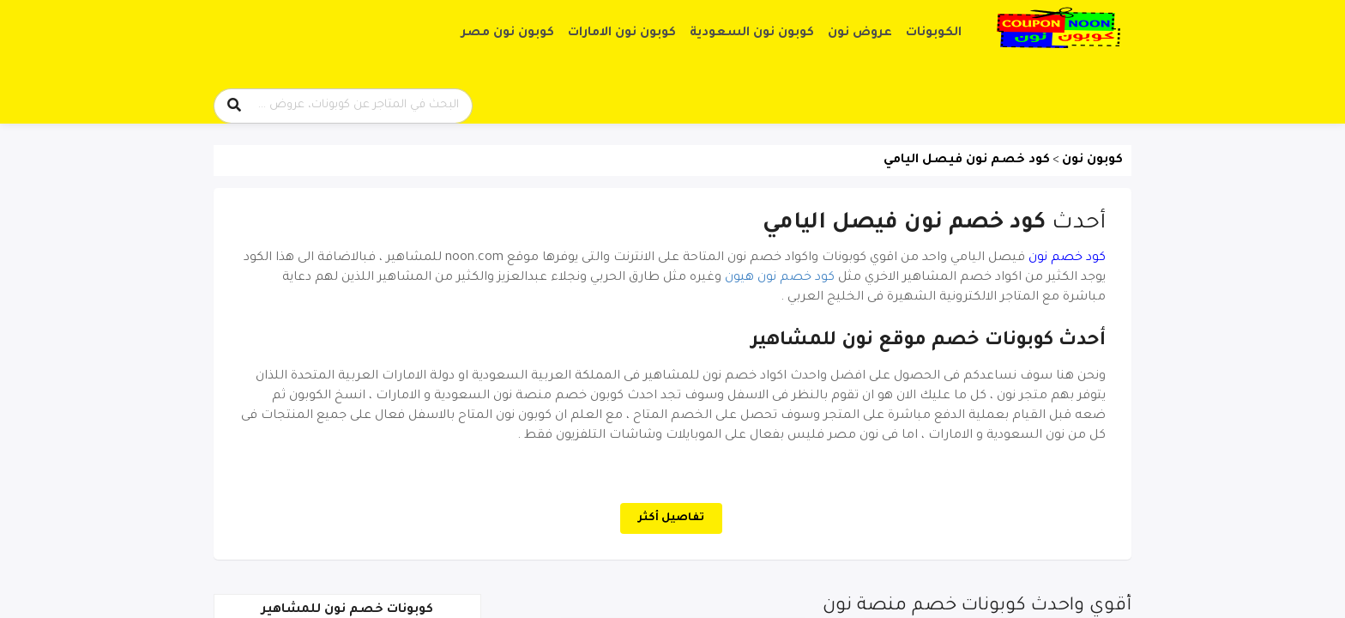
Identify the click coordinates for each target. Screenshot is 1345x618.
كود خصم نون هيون (780, 278)
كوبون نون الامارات (622, 33)
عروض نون (860, 33)
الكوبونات (934, 33)
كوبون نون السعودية (752, 33)
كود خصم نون (1067, 258)
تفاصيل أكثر (671, 518)
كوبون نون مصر (507, 33)
